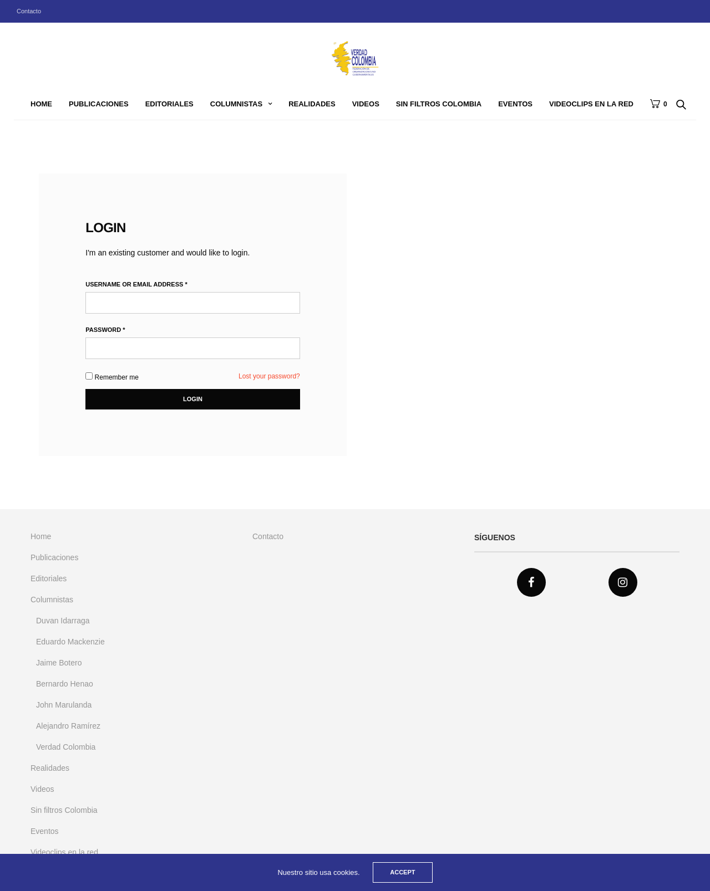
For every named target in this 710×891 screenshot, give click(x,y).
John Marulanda (64, 704)
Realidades (312, 104)
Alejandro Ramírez (68, 725)
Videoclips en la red (591, 104)
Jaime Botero (59, 662)
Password (105, 330)
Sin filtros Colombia (438, 104)
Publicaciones (99, 104)
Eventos (515, 104)
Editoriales (169, 104)
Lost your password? (269, 376)
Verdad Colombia (65, 746)
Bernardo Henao (64, 683)
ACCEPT (402, 872)
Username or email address (136, 284)
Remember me (112, 376)
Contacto (29, 11)
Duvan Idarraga (63, 620)
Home (41, 104)
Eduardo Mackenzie (70, 641)
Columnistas (236, 104)
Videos (365, 104)
